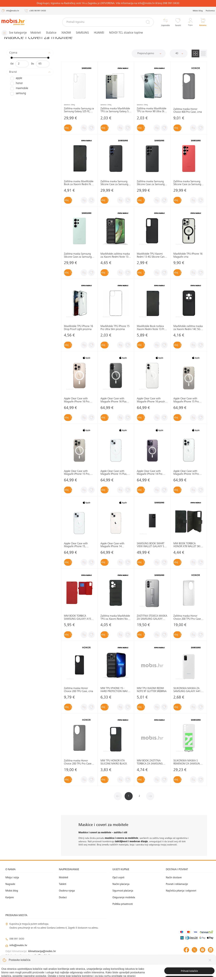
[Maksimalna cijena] (42, 63)
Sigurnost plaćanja (122, 890)
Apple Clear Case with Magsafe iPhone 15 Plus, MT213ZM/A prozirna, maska (114, 473)
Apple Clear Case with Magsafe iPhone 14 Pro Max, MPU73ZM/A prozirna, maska (149, 473)
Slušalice (54, 32)
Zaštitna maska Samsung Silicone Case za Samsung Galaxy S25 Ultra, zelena (78, 255)
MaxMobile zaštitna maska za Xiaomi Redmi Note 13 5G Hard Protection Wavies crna (115, 255)
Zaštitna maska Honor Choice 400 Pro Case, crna (187, 110)
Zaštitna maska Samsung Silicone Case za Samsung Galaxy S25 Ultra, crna (150, 183)
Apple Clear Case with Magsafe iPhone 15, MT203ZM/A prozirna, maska (76, 545)
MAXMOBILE (18, 88)
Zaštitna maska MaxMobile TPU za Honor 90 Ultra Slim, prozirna (152, 110)
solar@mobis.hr (41, 955)
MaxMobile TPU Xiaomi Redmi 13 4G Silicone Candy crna (152, 255)
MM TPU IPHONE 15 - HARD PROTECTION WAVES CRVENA (115, 690)
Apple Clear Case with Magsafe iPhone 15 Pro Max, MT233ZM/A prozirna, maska (188, 400)
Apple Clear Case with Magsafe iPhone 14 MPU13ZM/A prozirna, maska (113, 545)
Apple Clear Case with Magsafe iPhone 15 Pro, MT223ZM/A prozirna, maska (77, 473)
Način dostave (174, 877)
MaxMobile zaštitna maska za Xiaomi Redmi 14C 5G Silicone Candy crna (188, 328)
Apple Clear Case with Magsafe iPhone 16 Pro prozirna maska (76, 400)
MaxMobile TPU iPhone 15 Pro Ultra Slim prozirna (115, 328)
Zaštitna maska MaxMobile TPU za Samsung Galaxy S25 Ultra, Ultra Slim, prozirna (116, 110)
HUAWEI (102, 32)
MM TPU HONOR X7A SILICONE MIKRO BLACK (114, 762)
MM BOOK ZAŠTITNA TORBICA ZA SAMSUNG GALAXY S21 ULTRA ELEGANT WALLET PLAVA (150, 762)
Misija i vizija (12, 877)
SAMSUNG (85, 32)
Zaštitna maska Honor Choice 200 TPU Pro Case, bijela (187, 618)
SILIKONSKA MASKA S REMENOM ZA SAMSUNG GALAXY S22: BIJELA (187, 762)
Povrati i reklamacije (177, 884)
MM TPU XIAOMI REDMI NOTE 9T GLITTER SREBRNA (152, 690)
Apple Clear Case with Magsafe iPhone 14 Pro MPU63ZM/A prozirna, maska (186, 473)
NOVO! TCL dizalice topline (129, 32)
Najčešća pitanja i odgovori (181, 890)
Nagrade (10, 884)
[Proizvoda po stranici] (179, 53)
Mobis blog (198, 11)
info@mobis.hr (18, 945)
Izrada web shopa (190, 971)
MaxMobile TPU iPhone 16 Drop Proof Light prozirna (78, 328)
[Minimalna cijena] (22, 63)
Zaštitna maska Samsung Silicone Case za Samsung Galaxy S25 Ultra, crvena (187, 183)
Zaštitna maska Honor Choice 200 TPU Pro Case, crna (78, 762)
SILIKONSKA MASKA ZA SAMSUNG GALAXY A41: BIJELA (187, 690)
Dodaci (63, 897)
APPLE (15, 78)
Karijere (9, 897)
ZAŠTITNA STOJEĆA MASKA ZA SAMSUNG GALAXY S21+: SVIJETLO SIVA (152, 618)
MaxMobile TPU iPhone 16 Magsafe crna (187, 255)
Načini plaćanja (120, 884)
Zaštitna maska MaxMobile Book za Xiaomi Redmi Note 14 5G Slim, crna (79, 183)
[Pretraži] (147, 22)
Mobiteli (38, 32)
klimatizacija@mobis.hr (42, 951)
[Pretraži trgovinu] (108, 22)
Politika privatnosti (122, 904)
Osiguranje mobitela (123, 897)
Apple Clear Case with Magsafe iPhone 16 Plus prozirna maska (113, 400)
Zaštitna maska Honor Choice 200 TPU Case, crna (78, 690)
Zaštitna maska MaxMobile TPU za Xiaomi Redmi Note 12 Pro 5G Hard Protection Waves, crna (115, 618)
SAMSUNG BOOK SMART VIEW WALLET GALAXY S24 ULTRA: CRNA (152, 545)
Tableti (62, 884)
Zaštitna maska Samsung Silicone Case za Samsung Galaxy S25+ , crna (114, 183)
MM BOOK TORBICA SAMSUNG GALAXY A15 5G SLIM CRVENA (77, 618)
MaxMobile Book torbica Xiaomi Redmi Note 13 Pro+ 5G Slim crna (152, 328)
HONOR (16, 83)
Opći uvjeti (118, 877)
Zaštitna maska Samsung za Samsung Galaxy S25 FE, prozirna (79, 110)
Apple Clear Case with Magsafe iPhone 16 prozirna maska (152, 400)
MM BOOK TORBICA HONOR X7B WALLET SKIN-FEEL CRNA (188, 545)
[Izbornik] (15, 33)
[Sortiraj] (149, 53)
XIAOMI (69, 32)
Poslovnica (210, 11)
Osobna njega (67, 890)
